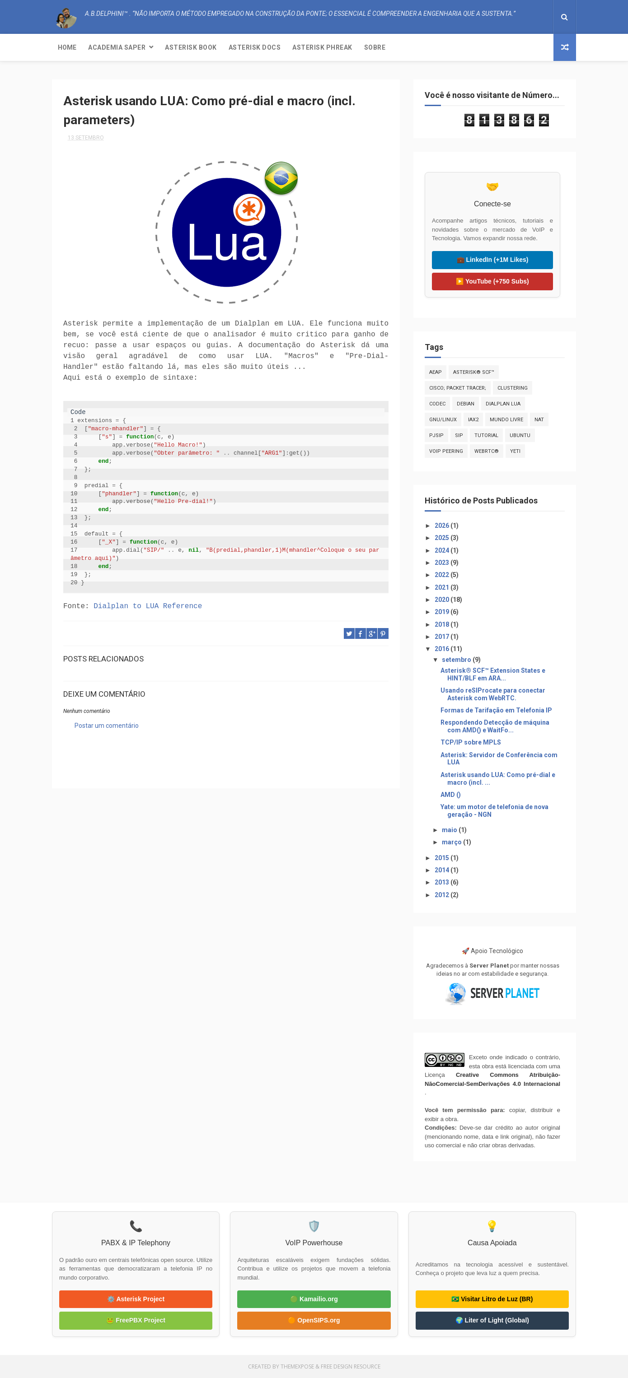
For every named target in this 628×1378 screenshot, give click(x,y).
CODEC (437, 404)
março (452, 842)
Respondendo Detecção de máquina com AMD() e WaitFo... (495, 726)
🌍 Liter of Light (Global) (492, 1320)
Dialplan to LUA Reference (148, 606)
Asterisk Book (191, 47)
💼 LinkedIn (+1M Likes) (493, 259)
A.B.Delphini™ (95, 759)
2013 (442, 882)
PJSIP (436, 435)
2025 (442, 537)
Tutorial (486, 435)
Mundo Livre (506, 420)
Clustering (512, 388)
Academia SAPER (116, 47)
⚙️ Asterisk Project (135, 1299)
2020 (442, 599)
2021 (442, 587)
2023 (442, 562)
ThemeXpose (297, 1366)
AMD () (451, 794)
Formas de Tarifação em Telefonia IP (496, 710)
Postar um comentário (107, 725)
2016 (442, 648)
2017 (442, 636)
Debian (465, 404)
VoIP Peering (446, 451)
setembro (457, 659)
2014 (442, 870)
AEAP (435, 372)
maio (450, 829)
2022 (442, 574)
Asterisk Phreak (322, 47)
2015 (442, 857)
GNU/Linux (443, 420)
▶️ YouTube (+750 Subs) (492, 281)
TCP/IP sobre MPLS (471, 742)
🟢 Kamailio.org (314, 1299)
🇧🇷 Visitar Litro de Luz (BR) (492, 1299)
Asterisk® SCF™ (473, 372)
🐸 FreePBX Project (135, 1320)
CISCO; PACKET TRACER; (457, 388)
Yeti (515, 451)
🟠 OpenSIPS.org (314, 1320)
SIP (459, 435)
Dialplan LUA (503, 404)
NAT (539, 420)
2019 (442, 611)
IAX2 (473, 420)
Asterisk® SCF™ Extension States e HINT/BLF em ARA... (493, 674)
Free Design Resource (350, 1366)
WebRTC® (486, 451)
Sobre (375, 47)
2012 (442, 894)
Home (67, 47)
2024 (442, 550)
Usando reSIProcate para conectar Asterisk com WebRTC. (493, 694)
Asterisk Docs (255, 47)
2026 (442, 525)
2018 (442, 624)
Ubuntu (520, 435)
